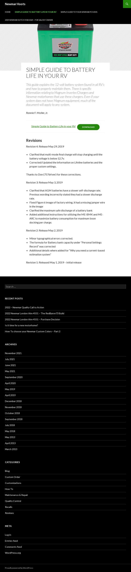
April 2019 (10, 395)
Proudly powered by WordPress (19, 568)
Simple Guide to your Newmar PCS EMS (79, 12)
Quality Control (13, 501)
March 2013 (11, 449)
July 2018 (10, 425)
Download (88, 127)
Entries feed (11, 540)
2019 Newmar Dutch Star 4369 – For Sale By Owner (29, 20)
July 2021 (10, 359)
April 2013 (10, 443)
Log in (8, 534)
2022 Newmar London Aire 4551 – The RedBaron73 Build (34, 313)
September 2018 (13, 419)
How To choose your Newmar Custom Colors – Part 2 (32, 331)
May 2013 (10, 437)
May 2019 (10, 389)
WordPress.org (13, 552)
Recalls (8, 507)
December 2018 (13, 401)
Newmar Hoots (15, 4)
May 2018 (10, 431)
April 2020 (10, 383)
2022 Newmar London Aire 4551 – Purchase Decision (32, 319)
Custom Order (12, 477)
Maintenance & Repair (16, 495)
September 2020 (13, 377)
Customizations (13, 483)
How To (9, 489)
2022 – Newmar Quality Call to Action (24, 307)
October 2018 (12, 413)
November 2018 (13, 407)
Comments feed (13, 546)
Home (7, 12)
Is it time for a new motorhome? (21, 325)
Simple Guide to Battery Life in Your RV (35, 12)
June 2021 (10, 365)
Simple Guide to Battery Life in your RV (53, 126)
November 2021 (13, 353)
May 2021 (10, 371)
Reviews (9, 513)
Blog (7, 471)
